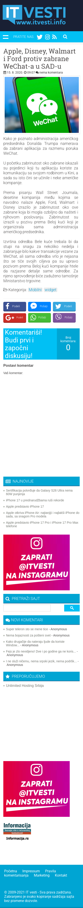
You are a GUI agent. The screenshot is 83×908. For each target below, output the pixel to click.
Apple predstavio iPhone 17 (25, 506)
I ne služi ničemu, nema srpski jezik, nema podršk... (41, 661)
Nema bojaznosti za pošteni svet (28, 635)
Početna (10, 871)
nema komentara (51, 72)
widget (50, 290)
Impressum (31, 871)
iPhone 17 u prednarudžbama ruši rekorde (35, 500)
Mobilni (35, 290)
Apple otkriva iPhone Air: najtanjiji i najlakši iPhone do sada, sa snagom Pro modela (42, 514)
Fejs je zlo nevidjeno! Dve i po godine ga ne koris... (41, 651)
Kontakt (61, 875)
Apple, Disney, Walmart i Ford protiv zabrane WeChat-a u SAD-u (39, 58)
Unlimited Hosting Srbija (25, 686)
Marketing (42, 875)
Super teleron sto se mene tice (27, 629)
